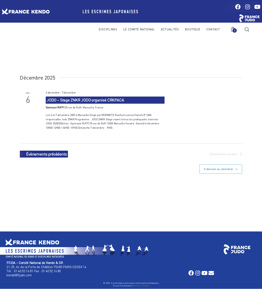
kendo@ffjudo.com (18, 275)
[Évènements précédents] (44, 154)
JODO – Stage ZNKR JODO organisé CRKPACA (85, 100)
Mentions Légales (141, 285)
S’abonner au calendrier (218, 169)
